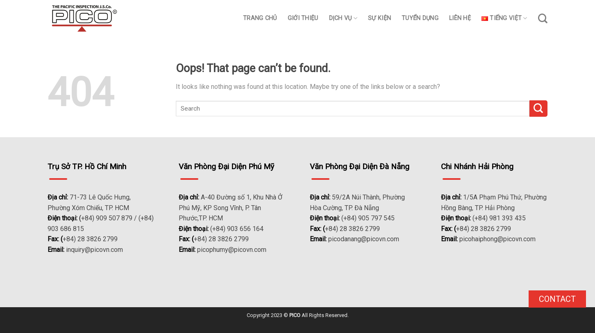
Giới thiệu (303, 18)
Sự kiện (379, 18)
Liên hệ (460, 18)
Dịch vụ (343, 18)
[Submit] (538, 108)
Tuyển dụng (420, 18)
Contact (557, 299)
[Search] (542, 18)
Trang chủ (260, 18)
